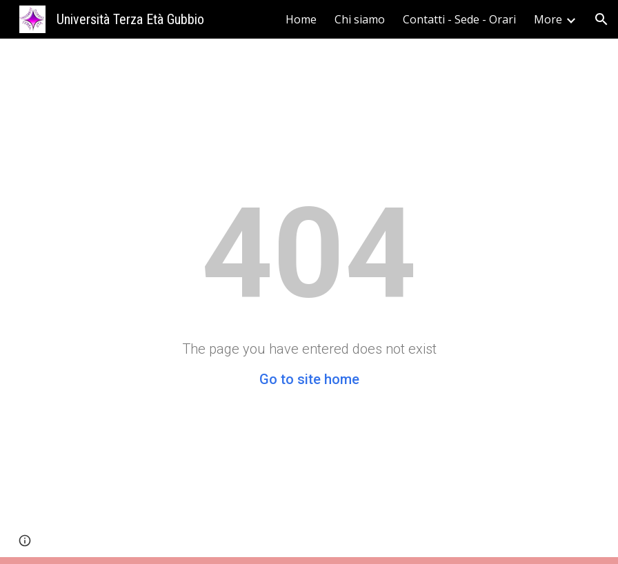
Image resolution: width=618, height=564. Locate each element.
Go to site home (309, 379)
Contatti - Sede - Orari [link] (459, 19)
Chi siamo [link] (360, 19)
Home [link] (301, 19)
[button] (601, 19)
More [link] (548, 19)
